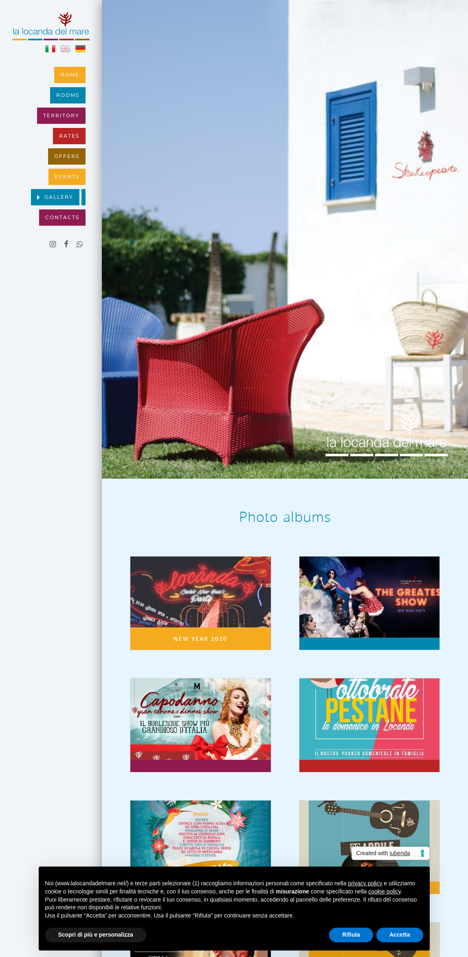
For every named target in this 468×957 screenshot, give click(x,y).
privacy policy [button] (365, 883)
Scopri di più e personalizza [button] (95, 934)
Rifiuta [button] (351, 934)
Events (67, 176)
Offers (66, 156)
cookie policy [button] (384, 891)
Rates (69, 136)
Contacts (62, 217)
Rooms (67, 95)
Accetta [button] (399, 934)
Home (69, 75)
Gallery (58, 197)
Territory (61, 115)
